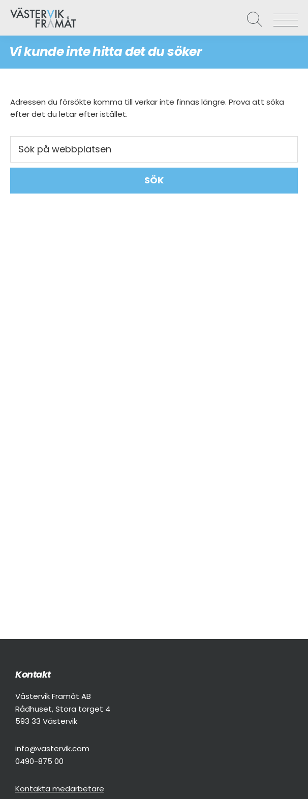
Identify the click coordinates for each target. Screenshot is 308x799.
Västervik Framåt (35, 18)
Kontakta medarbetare (59, 788)
